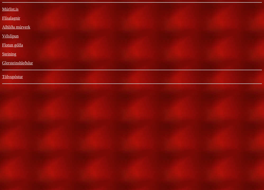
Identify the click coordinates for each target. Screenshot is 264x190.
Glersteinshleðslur (17, 63)
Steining (9, 54)
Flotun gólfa (12, 45)
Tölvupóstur (12, 76)
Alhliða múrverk (16, 27)
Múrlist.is (10, 9)
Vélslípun (10, 36)
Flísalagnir (11, 18)
